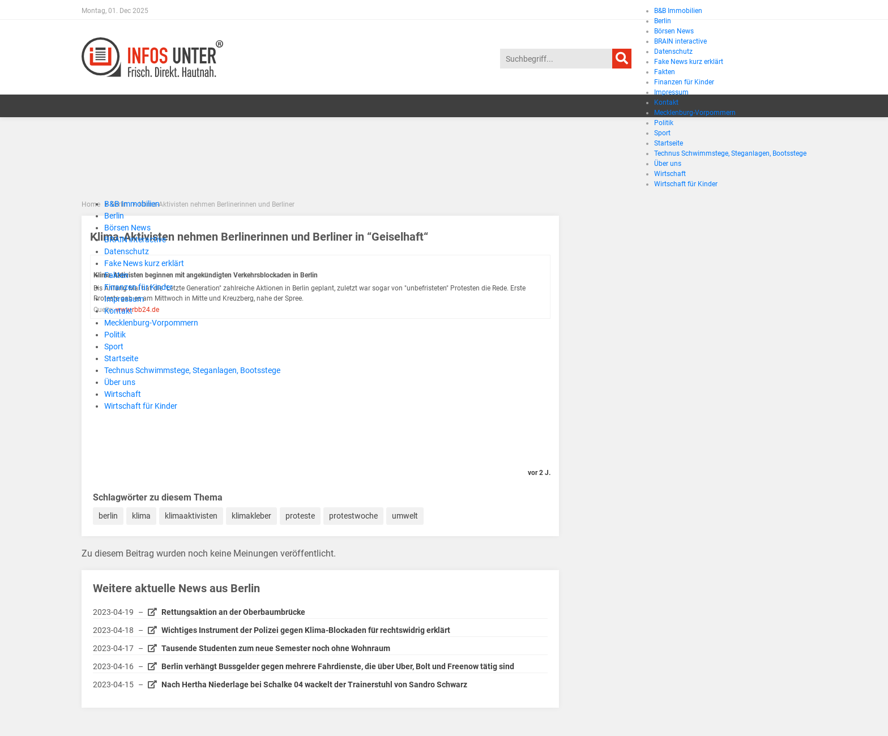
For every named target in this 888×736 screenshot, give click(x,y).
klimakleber (251, 515)
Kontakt (118, 310)
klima (141, 515)
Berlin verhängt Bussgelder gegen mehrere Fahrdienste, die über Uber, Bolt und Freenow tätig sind (337, 666)
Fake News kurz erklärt (144, 263)
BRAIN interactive (135, 239)
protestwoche (353, 515)
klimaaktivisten (191, 515)
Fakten (116, 275)
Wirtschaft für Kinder (140, 405)
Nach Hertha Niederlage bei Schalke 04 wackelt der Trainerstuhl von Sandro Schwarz (314, 684)
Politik (115, 334)
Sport (113, 346)
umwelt (405, 515)
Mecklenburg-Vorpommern (151, 322)
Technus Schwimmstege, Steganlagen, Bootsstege (192, 370)
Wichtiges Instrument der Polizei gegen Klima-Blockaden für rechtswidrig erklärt (305, 630)
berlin (108, 515)
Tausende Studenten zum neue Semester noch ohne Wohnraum (275, 648)
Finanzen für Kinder (138, 287)
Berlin (114, 215)
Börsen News (127, 227)
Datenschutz (126, 251)
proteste (300, 515)
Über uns (119, 382)
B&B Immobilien (678, 11)
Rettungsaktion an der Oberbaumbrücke (233, 612)
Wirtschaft (122, 394)
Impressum (124, 298)
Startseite (121, 358)
